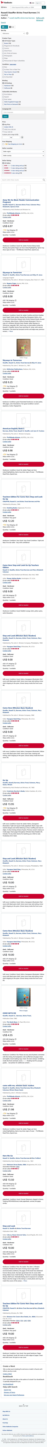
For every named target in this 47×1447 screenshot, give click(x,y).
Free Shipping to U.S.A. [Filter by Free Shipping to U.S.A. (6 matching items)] (13, 144)
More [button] (11, 331)
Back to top (23, 1406)
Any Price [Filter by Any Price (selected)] (6, 124)
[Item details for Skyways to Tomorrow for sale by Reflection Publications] (23, 347)
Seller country (7, 155)
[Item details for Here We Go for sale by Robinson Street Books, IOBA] (23, 1148)
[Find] (44, 7)
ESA (21, 1320)
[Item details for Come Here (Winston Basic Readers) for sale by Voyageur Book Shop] (23, 700)
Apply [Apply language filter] (5, 116)
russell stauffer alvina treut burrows (22, 18)
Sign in (38, 3)
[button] (44, 180)
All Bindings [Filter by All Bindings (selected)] (7, 83)
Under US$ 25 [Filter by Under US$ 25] (7, 127)
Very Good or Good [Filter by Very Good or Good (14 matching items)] (10, 72)
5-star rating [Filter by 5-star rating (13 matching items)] (13, 173)
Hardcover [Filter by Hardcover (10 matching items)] (7, 85)
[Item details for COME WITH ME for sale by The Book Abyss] (23, 997)
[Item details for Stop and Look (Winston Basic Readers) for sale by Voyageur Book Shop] (23, 627)
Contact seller (7, 217)
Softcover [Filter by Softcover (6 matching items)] (7, 88)
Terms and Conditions (28, 1436)
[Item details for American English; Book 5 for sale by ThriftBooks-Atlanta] (23, 420)
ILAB (25, 1320)
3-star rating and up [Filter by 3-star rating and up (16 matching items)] (15, 168)
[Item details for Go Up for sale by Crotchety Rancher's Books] (23, 772)
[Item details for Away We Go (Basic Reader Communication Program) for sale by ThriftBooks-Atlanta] (23, 192)
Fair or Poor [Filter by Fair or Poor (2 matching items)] (8, 74)
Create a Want (7, 1374)
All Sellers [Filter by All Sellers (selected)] (7, 163)
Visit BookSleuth (8, 1384)
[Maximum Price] (16, 137)
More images (23, 1010)
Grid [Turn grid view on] (11, 27)
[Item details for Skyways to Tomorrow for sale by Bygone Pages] (23, 264)
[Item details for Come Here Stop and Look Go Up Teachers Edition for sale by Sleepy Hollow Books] (23, 557)
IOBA (17, 1166)
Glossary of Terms (9, 1392)
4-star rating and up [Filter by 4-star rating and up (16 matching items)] (15, 170)
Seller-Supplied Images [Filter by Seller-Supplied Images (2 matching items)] (11, 102)
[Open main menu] (4, 7)
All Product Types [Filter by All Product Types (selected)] (9, 41)
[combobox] (26, 7)
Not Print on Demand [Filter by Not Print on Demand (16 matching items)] (11, 104)
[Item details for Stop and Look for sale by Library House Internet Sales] (23, 1218)
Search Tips (7, 1390)
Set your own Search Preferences (14, 1395)
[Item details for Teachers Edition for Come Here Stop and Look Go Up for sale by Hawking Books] (23, 489)
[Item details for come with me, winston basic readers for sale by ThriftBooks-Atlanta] (23, 1077)
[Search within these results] (23, 180)
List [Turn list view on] (4, 27)
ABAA (18, 1320)
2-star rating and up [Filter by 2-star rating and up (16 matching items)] (15, 165)
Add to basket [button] (23, 240)
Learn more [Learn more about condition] (13, 64)
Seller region (7, 151)
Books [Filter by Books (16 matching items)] (6, 43)
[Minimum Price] (6, 137)
